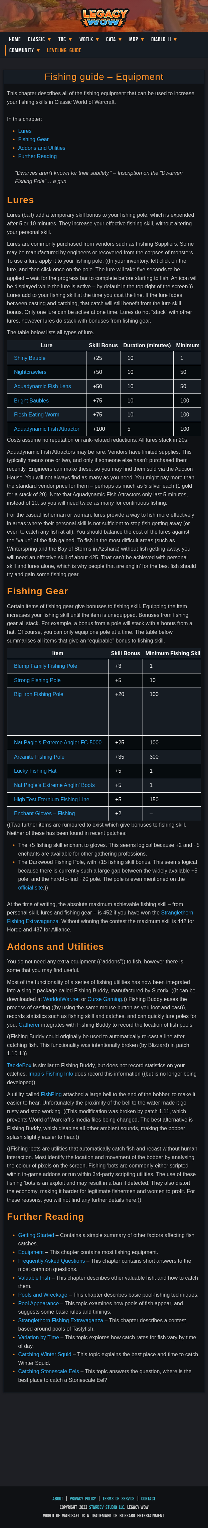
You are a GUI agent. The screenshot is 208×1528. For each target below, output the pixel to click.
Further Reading (37, 156)
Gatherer (29, 1025)
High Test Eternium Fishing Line (51, 799)
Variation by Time (38, 1337)
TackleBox (19, 1065)
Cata (111, 39)
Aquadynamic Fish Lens (42, 386)
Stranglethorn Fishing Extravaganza (60, 1320)
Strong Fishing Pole (37, 680)
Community (21, 50)
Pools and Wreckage (42, 1295)
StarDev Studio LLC (106, 1507)
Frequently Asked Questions (51, 1261)
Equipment (31, 1252)
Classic (36, 39)
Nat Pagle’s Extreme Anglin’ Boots (54, 785)
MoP (133, 39)
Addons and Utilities (41, 148)
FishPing (51, 1094)
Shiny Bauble (29, 358)
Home (15, 39)
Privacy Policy (83, 1498)
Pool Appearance (38, 1303)
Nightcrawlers (30, 372)
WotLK (86, 39)
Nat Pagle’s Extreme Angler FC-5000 (57, 742)
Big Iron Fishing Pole (38, 694)
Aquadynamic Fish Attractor (46, 429)
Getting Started (36, 1235)
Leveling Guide (64, 50)
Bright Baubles (31, 400)
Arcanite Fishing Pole (39, 757)
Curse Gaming (104, 999)
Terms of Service (118, 1498)
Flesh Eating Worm (36, 414)
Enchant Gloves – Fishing (44, 813)
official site (30, 888)
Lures (24, 131)
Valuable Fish (34, 1278)
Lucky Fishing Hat (35, 771)
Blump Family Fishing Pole (45, 666)
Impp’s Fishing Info (50, 1074)
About (57, 1498)
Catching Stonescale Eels (48, 1371)
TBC (62, 39)
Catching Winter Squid (44, 1354)
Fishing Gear (33, 139)
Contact (148, 1498)
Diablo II (161, 39)
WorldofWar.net (61, 999)
